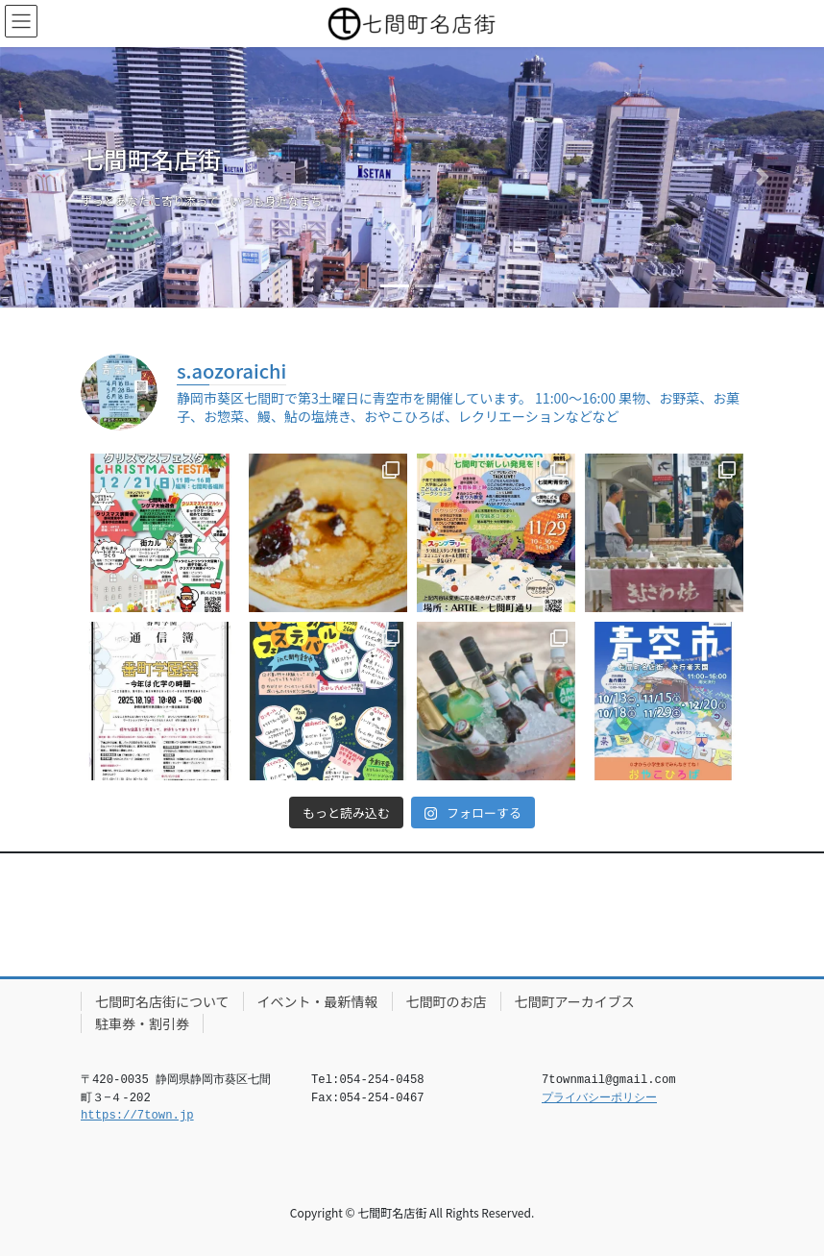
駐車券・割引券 (142, 1023)
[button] (62, 177)
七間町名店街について (162, 1001)
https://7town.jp (137, 1115)
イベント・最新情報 (317, 1001)
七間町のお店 (446, 1001)
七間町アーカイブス (575, 1001)
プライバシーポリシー (599, 1098)
